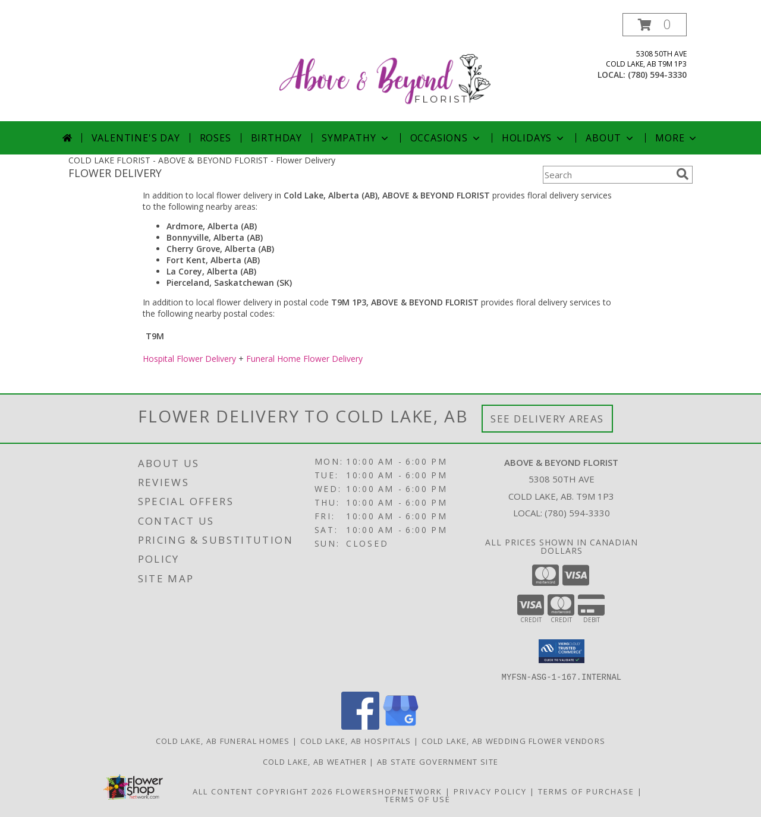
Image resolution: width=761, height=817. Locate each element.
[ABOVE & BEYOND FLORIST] (384, 66)
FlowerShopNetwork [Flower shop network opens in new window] (389, 791)
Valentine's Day (136, 137)
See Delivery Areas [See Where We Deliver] (547, 418)
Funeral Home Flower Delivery (304, 358)
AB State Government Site (437, 761)
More (677, 137)
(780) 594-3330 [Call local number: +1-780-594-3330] (657, 74)
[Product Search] (607, 174)
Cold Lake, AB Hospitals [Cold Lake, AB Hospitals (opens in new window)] (355, 740)
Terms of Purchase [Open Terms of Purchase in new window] (586, 791)
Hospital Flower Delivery (189, 358)
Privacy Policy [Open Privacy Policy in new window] (490, 791)
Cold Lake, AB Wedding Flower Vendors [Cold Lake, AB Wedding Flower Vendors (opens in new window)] (514, 740)
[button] (654, 24)
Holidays (534, 137)
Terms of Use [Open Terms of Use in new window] (418, 798)
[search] (682, 174)
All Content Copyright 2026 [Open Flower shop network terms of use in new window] (263, 791)
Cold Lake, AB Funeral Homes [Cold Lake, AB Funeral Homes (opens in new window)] (223, 740)
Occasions (446, 137)
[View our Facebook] (360, 725)
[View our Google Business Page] (401, 725)
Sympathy (356, 137)
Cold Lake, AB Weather (315, 761)
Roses (215, 137)
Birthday (276, 137)
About (611, 137)
